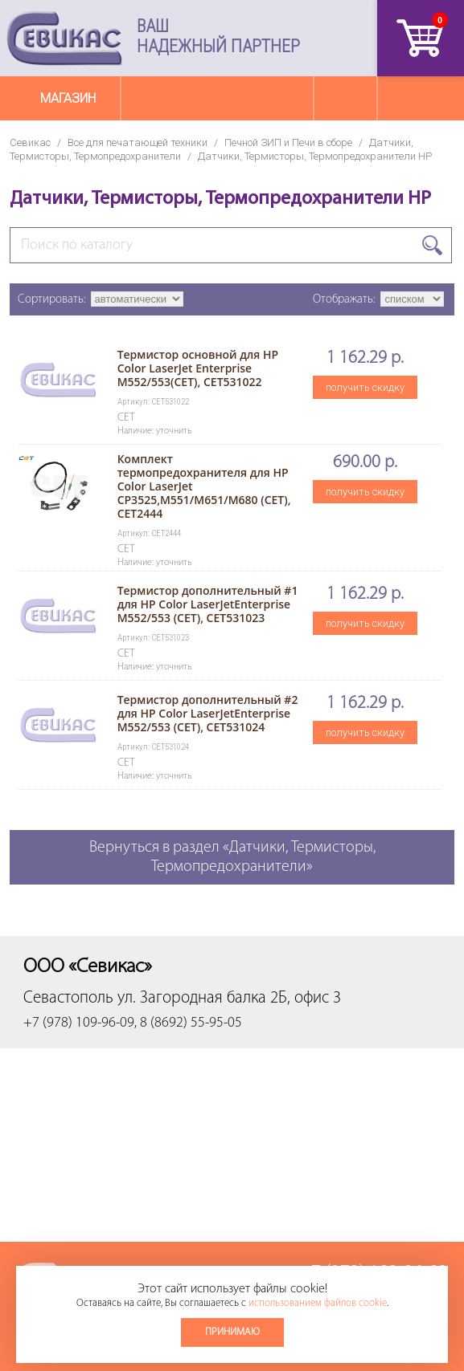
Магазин (68, 98)
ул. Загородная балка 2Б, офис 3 (229, 998)
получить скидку (365, 387)
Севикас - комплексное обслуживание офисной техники (64, 38)
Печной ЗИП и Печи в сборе (288, 142)
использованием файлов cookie (317, 1303)
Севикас (30, 142)
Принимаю (232, 1332)
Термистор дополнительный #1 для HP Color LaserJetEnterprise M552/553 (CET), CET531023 (207, 604)
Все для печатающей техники (137, 142)
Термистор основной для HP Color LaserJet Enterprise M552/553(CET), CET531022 (198, 368)
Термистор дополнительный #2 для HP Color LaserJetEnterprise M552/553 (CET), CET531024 (207, 713)
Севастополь (68, 998)
